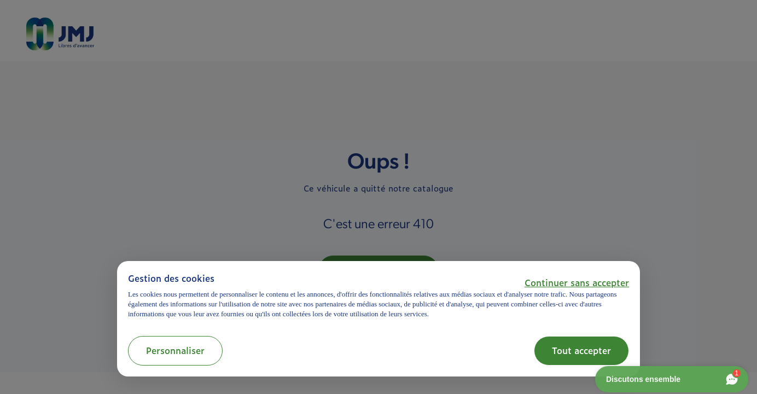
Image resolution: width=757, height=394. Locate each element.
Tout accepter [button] (581, 350)
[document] (378, 296)
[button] (577, 282)
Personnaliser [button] (175, 350)
